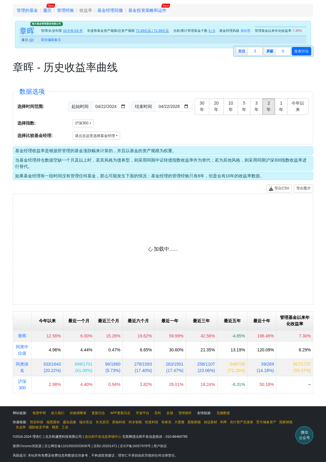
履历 (47, 10)
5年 (244, 106)
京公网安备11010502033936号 (68, 446)
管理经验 (65, 10)
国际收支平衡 (39, 427)
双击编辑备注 (51, 40)
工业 (65, 427)
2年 (269, 106)
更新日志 (98, 413)
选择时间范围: (30, 106)
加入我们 (57, 413)
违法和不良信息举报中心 (103, 436)
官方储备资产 (266, 422)
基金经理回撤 (110, 10)
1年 (281, 106)
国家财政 (286, 422)
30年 (202, 106)
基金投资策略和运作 (147, 10)
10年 (230, 106)
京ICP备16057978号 (136, 446)
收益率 (85, 10)
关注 (241, 51)
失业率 (21, 427)
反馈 (169, 413)
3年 (256, 106)
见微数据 (223, 413)
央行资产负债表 (241, 422)
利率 (223, 422)
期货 (55, 427)
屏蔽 (270, 51)
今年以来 (297, 106)
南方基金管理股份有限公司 (46, 23)
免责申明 (39, 413)
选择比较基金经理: (35, 135)
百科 (157, 413)
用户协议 (160, 446)
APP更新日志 (120, 413)
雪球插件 (185, 413)
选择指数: (26, 123)
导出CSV (279, 188)
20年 (216, 106)
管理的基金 (27, 10)
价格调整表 (78, 413)
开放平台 (142, 413)
